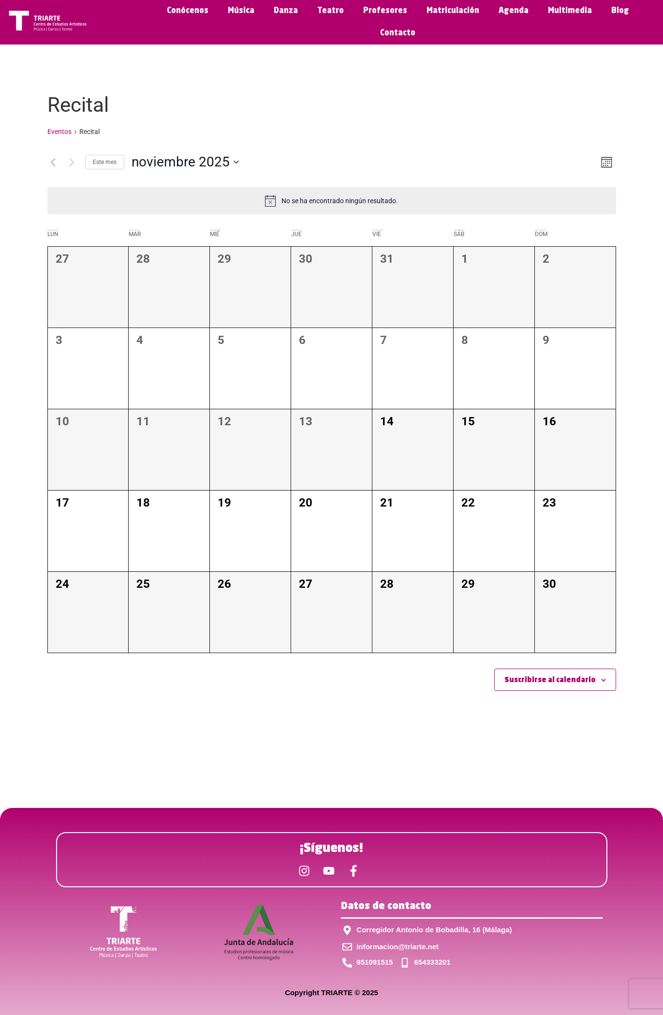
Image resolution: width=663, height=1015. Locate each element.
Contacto (397, 33)
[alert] (331, 200)
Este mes (105, 162)
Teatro (330, 11)
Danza (286, 11)
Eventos (59, 131)
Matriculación (453, 11)
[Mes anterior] (53, 162)
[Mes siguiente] (72, 162)
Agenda (514, 11)
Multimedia (570, 11)
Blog (620, 11)
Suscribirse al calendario (550, 680)
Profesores (385, 11)
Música (241, 11)
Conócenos (187, 11)
